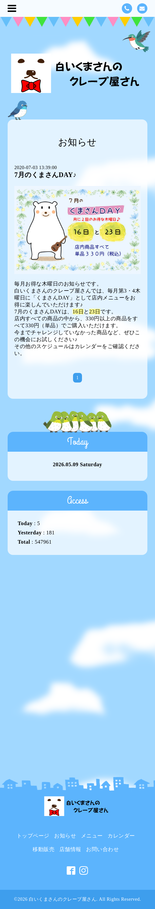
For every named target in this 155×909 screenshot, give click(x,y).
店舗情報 (70, 849)
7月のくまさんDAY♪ (45, 174)
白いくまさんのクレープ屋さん (62, 899)
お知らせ (65, 836)
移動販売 (43, 849)
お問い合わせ (102, 849)
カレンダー (88, 346)
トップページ (33, 836)
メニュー (92, 836)
